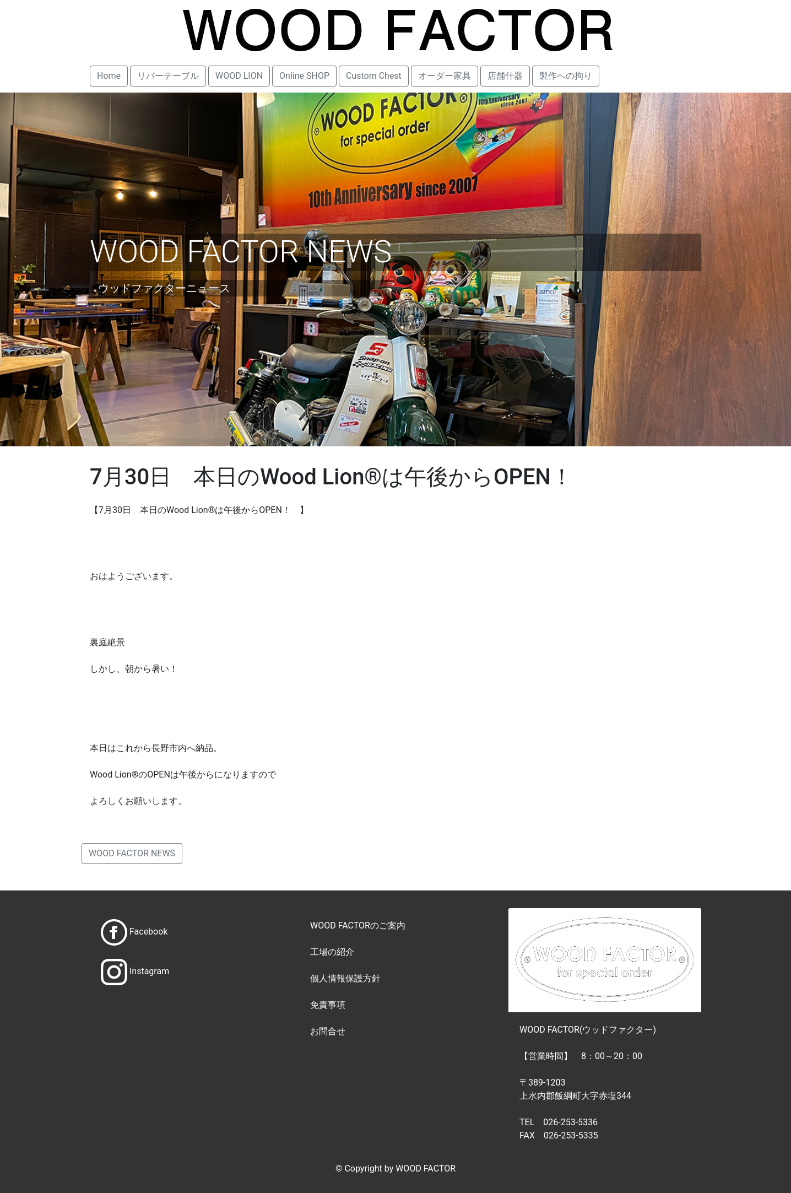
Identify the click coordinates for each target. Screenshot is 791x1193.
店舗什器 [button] (505, 76)
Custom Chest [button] (374, 76)
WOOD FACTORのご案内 (357, 925)
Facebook (148, 931)
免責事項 (327, 1005)
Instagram (149, 971)
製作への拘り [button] (565, 76)
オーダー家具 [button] (444, 76)
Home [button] (109, 76)
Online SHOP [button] (304, 76)
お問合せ (327, 1031)
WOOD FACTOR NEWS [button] (132, 853)
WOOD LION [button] (239, 76)
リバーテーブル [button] (168, 76)
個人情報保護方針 (345, 978)
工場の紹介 (332, 952)
